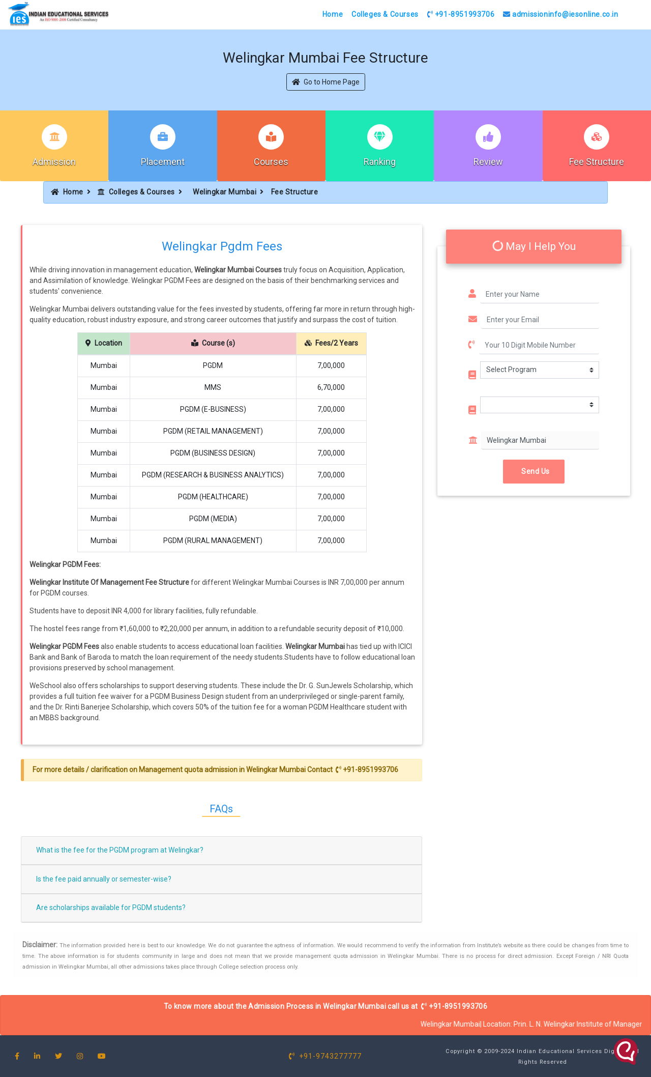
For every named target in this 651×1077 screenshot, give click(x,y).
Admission (54, 161)
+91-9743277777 (325, 1056)
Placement (163, 161)
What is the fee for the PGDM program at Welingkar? (119, 850)
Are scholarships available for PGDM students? (111, 907)
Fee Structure (596, 161)
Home (332, 14)
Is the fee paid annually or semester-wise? (103, 879)
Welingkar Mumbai (224, 192)
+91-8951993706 (461, 14)
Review (488, 161)
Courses (271, 161)
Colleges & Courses (385, 14)
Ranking (380, 161)
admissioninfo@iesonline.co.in (560, 14)
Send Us (534, 471)
